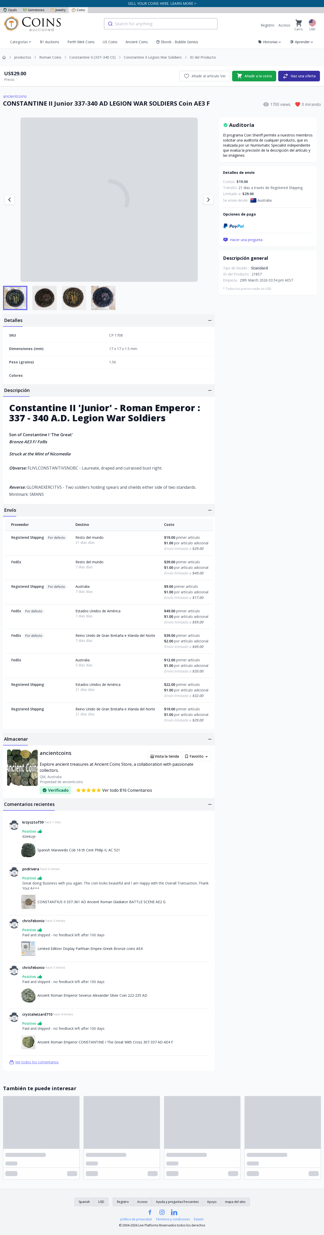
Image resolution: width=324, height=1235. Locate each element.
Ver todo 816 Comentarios (114, 790)
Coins (78, 10)
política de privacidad (136, 1219)
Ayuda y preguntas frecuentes (177, 1202)
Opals (10, 10)
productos (22, 57)
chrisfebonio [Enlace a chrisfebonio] (33, 920)
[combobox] (160, 23)
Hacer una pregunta (242, 239)
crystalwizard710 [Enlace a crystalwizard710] (37, 1014)
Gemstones (33, 10)
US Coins (110, 41)
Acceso (284, 25)
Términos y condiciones (173, 1219)
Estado (199, 1219)
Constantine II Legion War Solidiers (153, 57)
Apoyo (212, 1202)
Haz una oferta (299, 76)
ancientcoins (15, 96)
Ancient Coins (137, 41)
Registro (267, 25)
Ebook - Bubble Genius (177, 41)
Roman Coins (50, 57)
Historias (270, 41)
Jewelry (58, 10)
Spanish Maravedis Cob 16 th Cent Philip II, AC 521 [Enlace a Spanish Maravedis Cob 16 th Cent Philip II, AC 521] (78, 850)
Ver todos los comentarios (34, 1062)
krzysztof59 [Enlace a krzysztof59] (33, 822)
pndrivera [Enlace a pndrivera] (30, 869)
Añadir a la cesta (254, 76)
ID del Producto (203, 57)
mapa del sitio (235, 1202)
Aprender (302, 41)
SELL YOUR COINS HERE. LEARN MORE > (162, 3)
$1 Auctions (49, 41)
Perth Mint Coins (81, 41)
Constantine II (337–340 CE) (92, 57)
